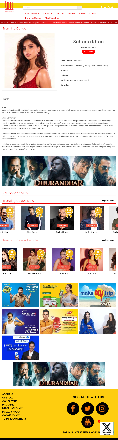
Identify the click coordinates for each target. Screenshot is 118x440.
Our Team (8, 397)
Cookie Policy (11, 415)
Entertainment (32, 13)
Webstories (48, 13)
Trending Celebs (33, 18)
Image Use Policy (12, 408)
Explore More (108, 200)
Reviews (71, 13)
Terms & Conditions (14, 418)
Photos (82, 13)
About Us (7, 394)
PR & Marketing (52, 18)
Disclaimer (8, 404)
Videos (92, 13)
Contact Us (9, 401)
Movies (60, 13)
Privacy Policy (11, 411)
